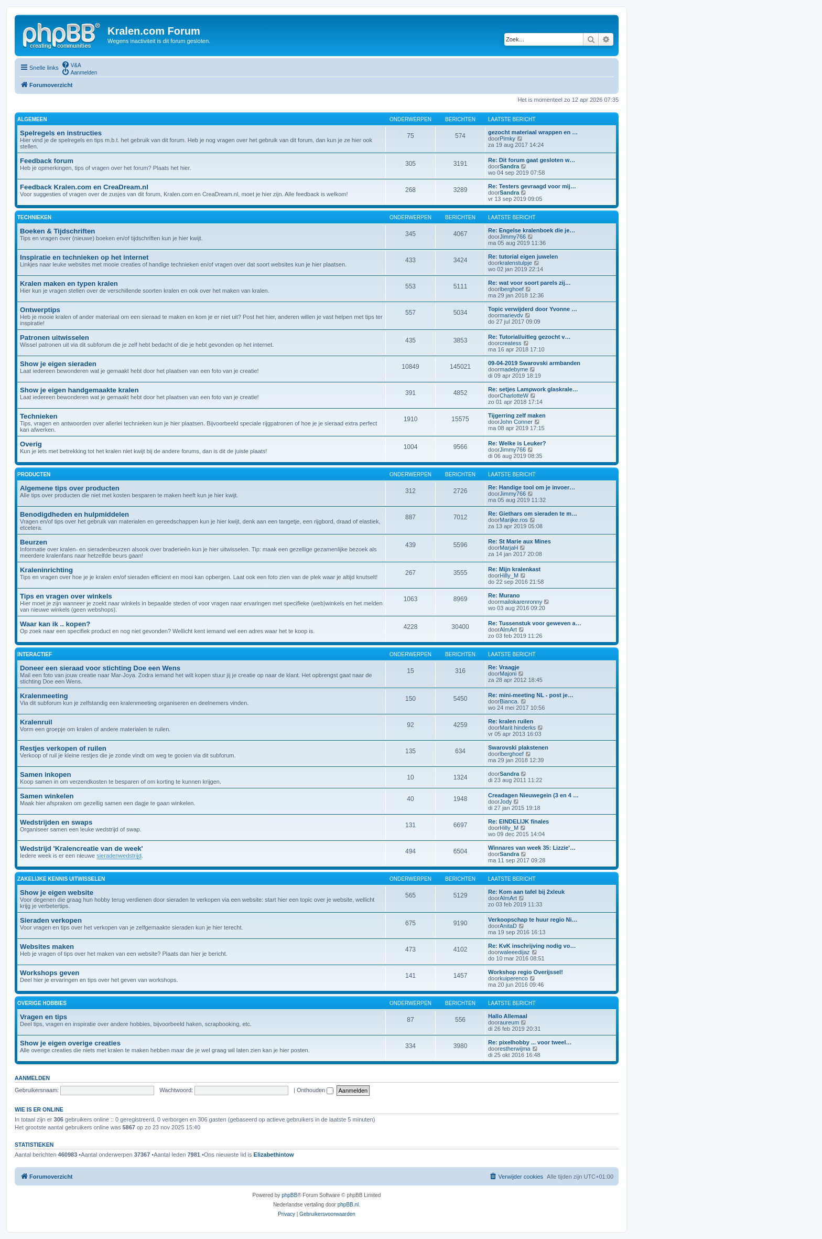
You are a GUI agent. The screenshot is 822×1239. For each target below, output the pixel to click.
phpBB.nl (348, 1205)
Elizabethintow (274, 1154)
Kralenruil (36, 722)
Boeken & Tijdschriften (57, 231)
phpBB (289, 1195)
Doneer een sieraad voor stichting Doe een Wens (100, 668)
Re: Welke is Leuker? (517, 443)
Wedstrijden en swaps (56, 822)
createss (511, 343)
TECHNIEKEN (34, 217)
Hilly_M (509, 575)
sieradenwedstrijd (119, 855)
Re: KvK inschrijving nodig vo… (532, 946)
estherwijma (515, 1048)
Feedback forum (46, 161)
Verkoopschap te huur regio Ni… (533, 919)
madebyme (514, 369)
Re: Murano (504, 595)
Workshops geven (49, 973)
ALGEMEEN (32, 119)
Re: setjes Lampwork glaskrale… (533, 389)
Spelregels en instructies (61, 133)
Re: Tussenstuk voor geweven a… (534, 623)
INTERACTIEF (34, 654)
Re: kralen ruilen (510, 721)
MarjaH (509, 547)
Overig (31, 444)
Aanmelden (32, 1078)
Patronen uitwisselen (54, 337)
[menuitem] (71, 64)
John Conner (516, 422)
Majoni (508, 673)
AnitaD (508, 926)
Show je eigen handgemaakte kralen (79, 390)
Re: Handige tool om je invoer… (531, 487)
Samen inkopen (45, 774)
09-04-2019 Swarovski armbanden (534, 363)
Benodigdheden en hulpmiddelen (74, 514)
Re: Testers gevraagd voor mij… (532, 186)
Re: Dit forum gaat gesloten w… (531, 160)
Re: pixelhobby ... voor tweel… (530, 1042)
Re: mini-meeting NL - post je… (531, 695)
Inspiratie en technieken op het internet (84, 257)
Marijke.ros (514, 520)
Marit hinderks (518, 727)
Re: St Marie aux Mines (519, 541)
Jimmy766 (513, 236)
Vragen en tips (43, 1017)
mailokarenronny (521, 602)
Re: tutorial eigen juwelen (523, 256)
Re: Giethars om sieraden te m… (532, 513)
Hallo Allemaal (507, 1016)
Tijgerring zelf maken (517, 415)
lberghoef (512, 289)
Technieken (39, 416)
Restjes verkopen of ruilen (63, 748)
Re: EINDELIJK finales (518, 821)
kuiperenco (514, 978)
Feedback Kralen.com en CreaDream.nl (84, 187)
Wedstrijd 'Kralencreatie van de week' (81, 848)
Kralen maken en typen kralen (69, 283)
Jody (506, 801)
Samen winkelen (47, 796)
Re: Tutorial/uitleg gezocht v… (529, 337)
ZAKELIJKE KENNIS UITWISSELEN (61, 879)
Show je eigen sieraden (58, 364)
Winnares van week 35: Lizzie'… (532, 848)
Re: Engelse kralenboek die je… (531, 230)
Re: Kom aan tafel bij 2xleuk (526, 892)
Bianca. (509, 701)
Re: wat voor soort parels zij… (529, 283)
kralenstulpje (516, 263)
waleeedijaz (514, 952)
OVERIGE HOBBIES (42, 1003)
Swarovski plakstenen (518, 747)
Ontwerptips (40, 310)
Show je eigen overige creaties (70, 1043)
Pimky (507, 138)
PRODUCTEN (33, 474)
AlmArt (508, 629)
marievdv (511, 315)
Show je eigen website (56, 892)
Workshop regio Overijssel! (525, 972)
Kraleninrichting (46, 570)
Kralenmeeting (44, 696)
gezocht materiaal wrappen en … (533, 132)
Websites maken (47, 946)
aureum (509, 1022)
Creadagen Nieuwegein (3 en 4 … (533, 795)
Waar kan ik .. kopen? (55, 624)
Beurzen (33, 542)
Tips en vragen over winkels (66, 596)
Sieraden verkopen (51, 920)
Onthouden (315, 1090)
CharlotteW (514, 395)
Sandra (509, 166)
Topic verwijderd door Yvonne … (532, 309)
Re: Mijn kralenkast (514, 569)
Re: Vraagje (504, 667)
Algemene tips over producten (70, 488)
